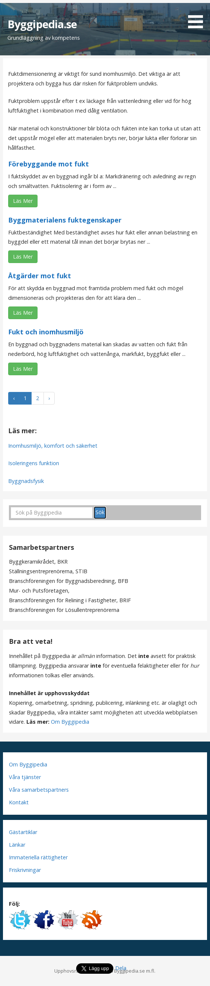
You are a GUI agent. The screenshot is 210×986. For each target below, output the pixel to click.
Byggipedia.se (42, 24)
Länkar (17, 844)
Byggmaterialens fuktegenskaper (65, 219)
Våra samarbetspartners (39, 789)
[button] (198, 15)
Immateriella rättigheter (38, 857)
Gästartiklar (23, 832)
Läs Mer (23, 200)
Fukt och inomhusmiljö (46, 331)
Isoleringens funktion (33, 463)
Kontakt (19, 802)
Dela (120, 968)
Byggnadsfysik (26, 480)
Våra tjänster (25, 777)
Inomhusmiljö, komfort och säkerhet (52, 445)
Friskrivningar (25, 869)
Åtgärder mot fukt (39, 275)
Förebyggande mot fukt (48, 163)
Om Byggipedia (70, 721)
